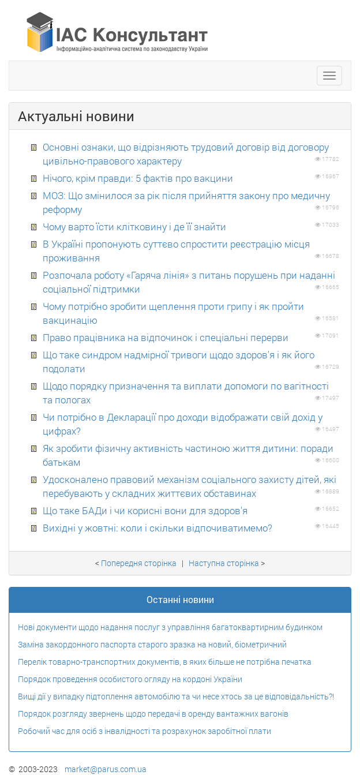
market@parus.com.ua (106, 768)
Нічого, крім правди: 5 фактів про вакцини (138, 178)
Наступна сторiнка (224, 562)
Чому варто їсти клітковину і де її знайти (134, 226)
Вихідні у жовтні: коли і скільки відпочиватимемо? (157, 527)
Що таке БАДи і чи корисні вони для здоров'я (145, 510)
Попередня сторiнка (139, 562)
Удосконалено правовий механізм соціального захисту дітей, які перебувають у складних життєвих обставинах (189, 486)
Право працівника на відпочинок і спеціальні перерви (165, 337)
